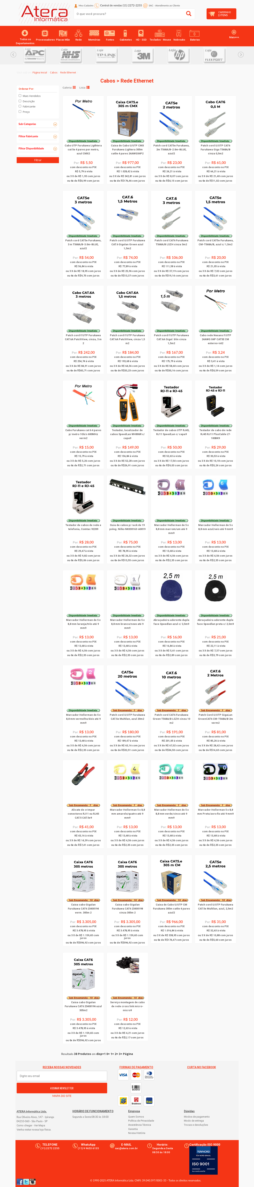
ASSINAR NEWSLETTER (61, 1088)
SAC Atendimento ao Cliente (164, 5)
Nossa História (136, 1132)
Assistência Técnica (139, 1124)
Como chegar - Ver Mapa (31, 1125)
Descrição (29, 101)
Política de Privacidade (141, 1120)
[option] (41, 55)
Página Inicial (40, 72)
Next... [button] (241, 54)
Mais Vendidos (32, 96)
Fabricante (29, 106)
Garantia (133, 1129)
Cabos (53, 72)
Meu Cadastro (86, 5)
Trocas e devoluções (196, 1124)
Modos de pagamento (197, 1116)
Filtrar (37, 160)
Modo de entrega (194, 1120)
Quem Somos (136, 1116)
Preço (26, 112)
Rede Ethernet (68, 72)
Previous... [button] (13, 54)
